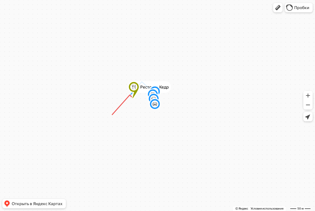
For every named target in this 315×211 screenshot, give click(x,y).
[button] (278, 7)
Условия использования (267, 208)
